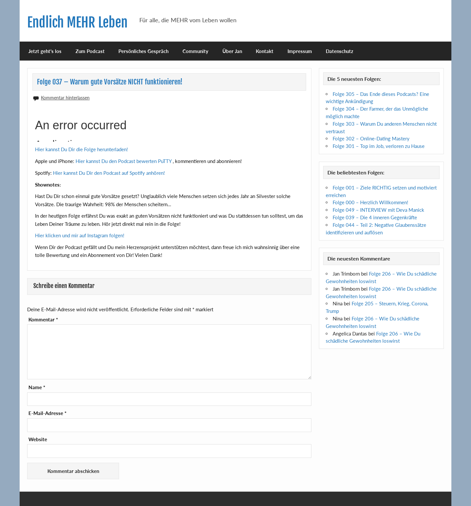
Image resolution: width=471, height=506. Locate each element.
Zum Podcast (90, 51)
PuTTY (164, 161)
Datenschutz (339, 51)
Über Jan (232, 51)
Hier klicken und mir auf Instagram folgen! (79, 235)
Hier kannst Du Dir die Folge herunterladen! (81, 149)
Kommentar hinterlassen (65, 97)
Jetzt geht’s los (44, 51)
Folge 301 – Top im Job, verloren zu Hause (379, 146)
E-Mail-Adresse (47, 413)
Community (195, 51)
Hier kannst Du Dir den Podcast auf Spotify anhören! (109, 173)
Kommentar (43, 319)
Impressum (300, 51)
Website (37, 439)
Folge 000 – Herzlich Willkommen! (370, 202)
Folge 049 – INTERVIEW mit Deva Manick (378, 210)
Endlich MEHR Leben (77, 22)
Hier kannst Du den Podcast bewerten (117, 161)
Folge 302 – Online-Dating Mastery (371, 138)
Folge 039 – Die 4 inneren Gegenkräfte (375, 217)
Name (36, 387)
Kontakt (264, 51)
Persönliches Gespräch (143, 51)
